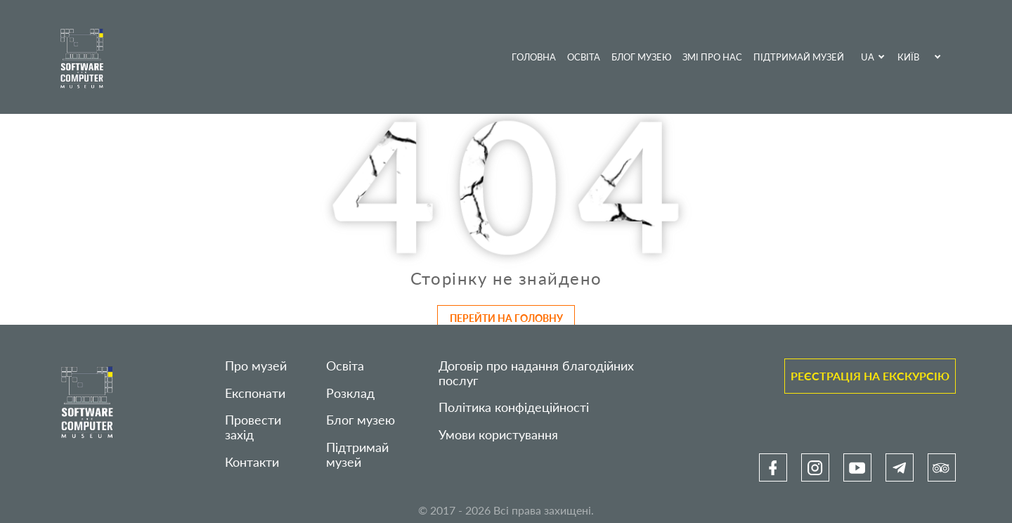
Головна (534, 57)
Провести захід (253, 427)
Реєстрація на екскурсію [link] (870, 375)
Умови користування (498, 434)
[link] (773, 467)
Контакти (252, 462)
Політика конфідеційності (514, 407)
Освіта (583, 57)
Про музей (256, 366)
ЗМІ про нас (712, 57)
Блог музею (641, 57)
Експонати (255, 393)
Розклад (350, 393)
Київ (908, 57)
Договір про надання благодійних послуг (536, 373)
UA (867, 57)
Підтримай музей (798, 57)
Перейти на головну (506, 318)
